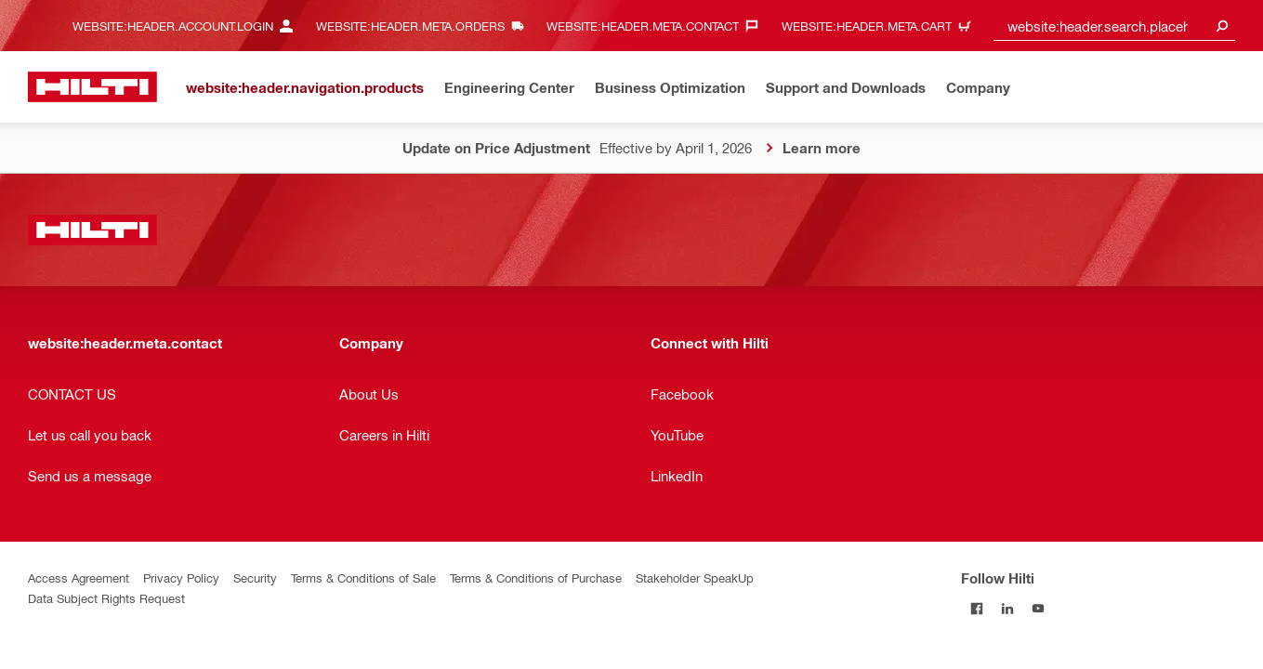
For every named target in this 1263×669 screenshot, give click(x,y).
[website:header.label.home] (92, 87)
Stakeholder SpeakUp (695, 577)
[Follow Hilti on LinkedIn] (1007, 608)
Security (255, 577)
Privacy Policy (181, 577)
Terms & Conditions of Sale (363, 577)
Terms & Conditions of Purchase (536, 577)
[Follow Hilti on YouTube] (1037, 608)
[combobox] (1114, 25)
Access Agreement (78, 577)
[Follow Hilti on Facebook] (976, 608)
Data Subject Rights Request (106, 598)
